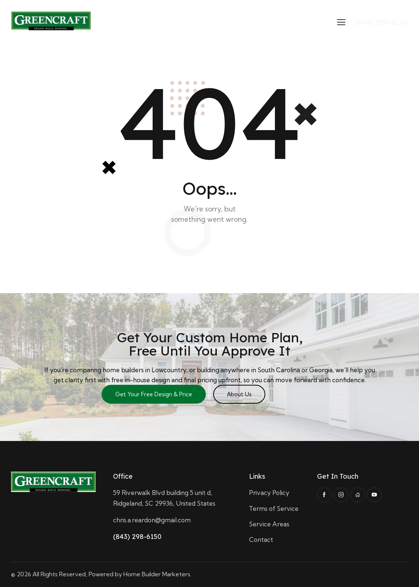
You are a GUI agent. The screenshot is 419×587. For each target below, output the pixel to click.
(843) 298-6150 (137, 536)
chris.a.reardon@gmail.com (152, 520)
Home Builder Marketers (156, 574)
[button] (341, 22)
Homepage (209, 249)
